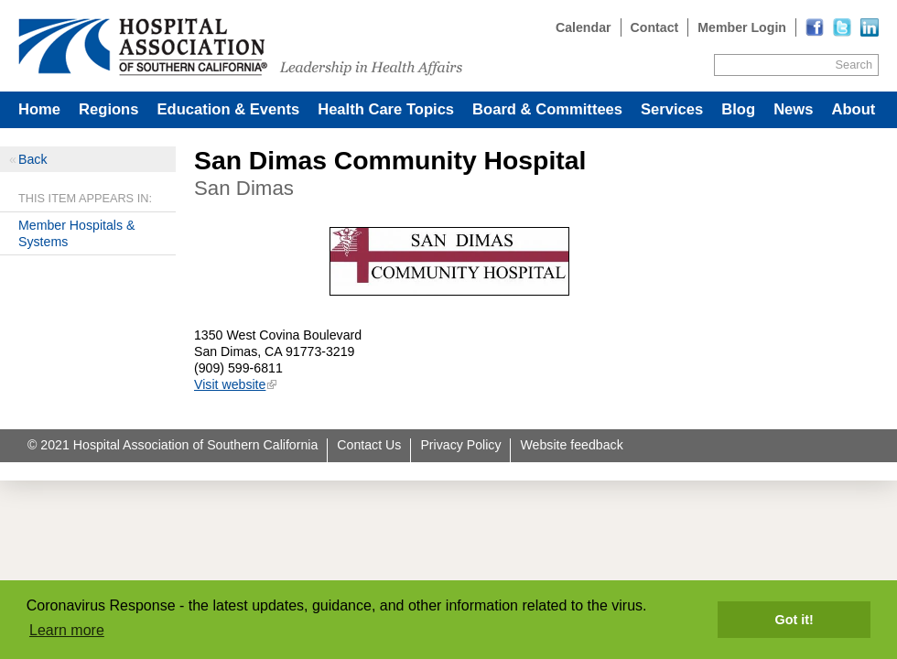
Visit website (229, 384)
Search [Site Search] (854, 64)
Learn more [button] (66, 630)
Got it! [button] (794, 619)
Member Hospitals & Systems (76, 233)
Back (32, 159)
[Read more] (869, 27)
